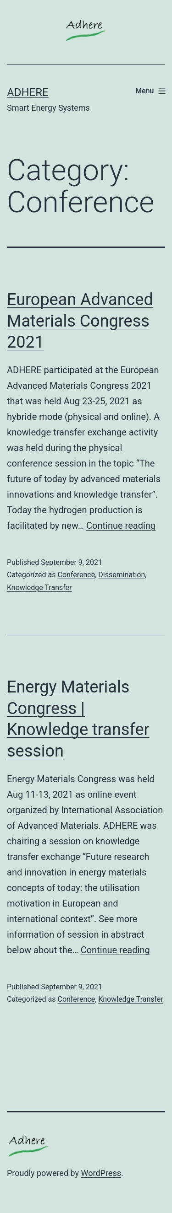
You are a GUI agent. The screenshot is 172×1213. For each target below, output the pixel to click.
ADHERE (28, 92)
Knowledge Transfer (39, 587)
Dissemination (121, 574)
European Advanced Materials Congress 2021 (80, 321)
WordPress (101, 1173)
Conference (76, 574)
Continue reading (120, 525)
